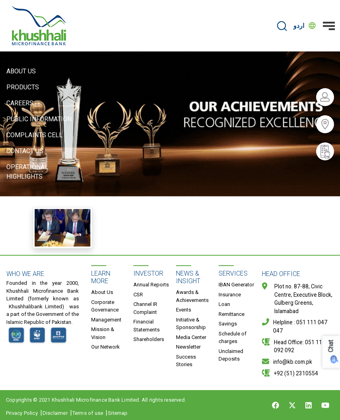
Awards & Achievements (192, 296)
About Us (21, 71)
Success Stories (186, 361)
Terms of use (87, 413)
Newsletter (188, 347)
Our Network (105, 347)
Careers (19, 103)
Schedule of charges (232, 338)
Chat (331, 346)
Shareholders (148, 339)
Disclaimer (55, 413)
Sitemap (117, 413)
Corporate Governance (105, 306)
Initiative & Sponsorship (191, 324)
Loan (224, 304)
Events (183, 310)
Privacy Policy (22, 413)
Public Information (39, 119)
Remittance (231, 314)
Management (106, 320)
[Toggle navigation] (329, 26)
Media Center (191, 337)
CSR (138, 295)
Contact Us (24, 151)
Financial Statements (146, 326)
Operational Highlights (27, 171)
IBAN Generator (236, 285)
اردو (298, 26)
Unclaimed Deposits (231, 355)
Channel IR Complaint (145, 308)
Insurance (230, 295)
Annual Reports (151, 285)
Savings (228, 324)
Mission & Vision (102, 333)
